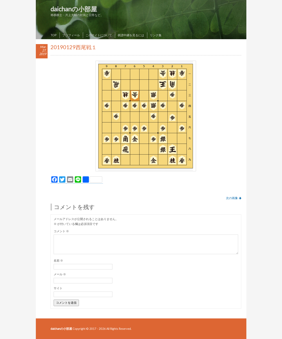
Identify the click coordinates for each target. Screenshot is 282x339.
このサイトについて (99, 35)
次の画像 (232, 198)
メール (60, 274)
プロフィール (71, 35)
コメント (61, 231)
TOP (54, 35)
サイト (58, 288)
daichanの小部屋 (74, 9)
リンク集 (156, 35)
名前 (58, 260)
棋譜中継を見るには (131, 35)
